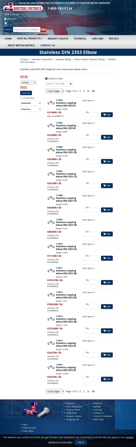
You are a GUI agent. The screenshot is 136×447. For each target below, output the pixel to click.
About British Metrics (21, 45)
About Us (98, 403)
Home (8, 38)
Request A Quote (58, 38)
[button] (30, 103)
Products (24, 59)
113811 (59, 268)
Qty (87, 112)
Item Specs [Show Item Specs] (89, 100)
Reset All (26, 93)
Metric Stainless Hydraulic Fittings (89, 59)
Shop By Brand (73, 409)
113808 (59, 195)
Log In (10, 19)
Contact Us (47, 45)
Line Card (97, 38)
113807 (59, 171)
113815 (59, 364)
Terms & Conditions (103, 416)
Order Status (28, 431)
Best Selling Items (74, 406)
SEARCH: (8, 29)
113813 (59, 316)
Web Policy (99, 419)
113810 (59, 243)
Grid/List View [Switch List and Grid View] (54, 78)
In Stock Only (27, 98)
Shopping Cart (72, 419)
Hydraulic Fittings (63, 59)
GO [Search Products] (43, 29)
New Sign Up (11, 14)
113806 (59, 147)
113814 (59, 340)
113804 (59, 100)
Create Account (29, 427)
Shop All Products (29, 38)
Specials (114, 38)
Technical (80, 38)
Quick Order (71, 413)
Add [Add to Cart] (106, 114)
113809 (59, 219)
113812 (59, 292)
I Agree (80, 442)
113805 (59, 122)
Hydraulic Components (42, 59)
